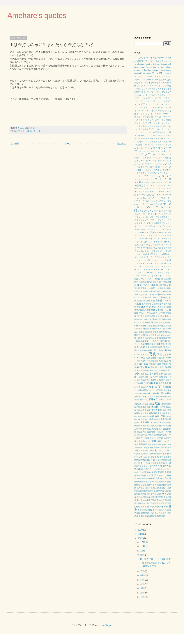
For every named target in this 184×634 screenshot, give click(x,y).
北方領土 (140, 488)
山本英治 (140, 338)
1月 (142, 597)
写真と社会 (151, 357)
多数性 (137, 423)
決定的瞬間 (166, 307)
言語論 (152, 316)
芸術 (148, 306)
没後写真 (149, 488)
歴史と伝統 (142, 510)
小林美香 (153, 373)
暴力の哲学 (162, 485)
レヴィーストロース (156, 269)
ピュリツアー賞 (164, 211)
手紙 (153, 367)
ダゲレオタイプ (161, 170)
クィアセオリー (154, 120)
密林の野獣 (139, 491)
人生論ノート (140, 396)
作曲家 (160, 332)
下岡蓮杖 (144, 288)
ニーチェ (160, 191)
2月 (142, 592)
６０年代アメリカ (151, 61)
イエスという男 (141, 95)
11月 (143, 546)
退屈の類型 (166, 423)
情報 (161, 377)
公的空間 (149, 322)
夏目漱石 (144, 291)
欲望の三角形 (150, 503)
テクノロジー (149, 179)
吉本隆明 (157, 300)
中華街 (140, 435)
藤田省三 (143, 444)
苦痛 (138, 307)
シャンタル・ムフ (141, 142)
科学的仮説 (158, 291)
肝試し (166, 297)
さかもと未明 (165, 132)
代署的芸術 (145, 426)
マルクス (157, 248)
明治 (153, 497)
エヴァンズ (162, 111)
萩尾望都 (167, 457)
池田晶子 (161, 432)
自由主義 (163, 350)
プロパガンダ (149, 226)
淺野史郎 (153, 516)
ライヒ (139, 260)
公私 (142, 323)
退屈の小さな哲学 (153, 422)
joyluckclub (146, 70)
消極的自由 (143, 377)
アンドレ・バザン (153, 92)
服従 (162, 472)
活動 (161, 297)
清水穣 (155, 406)
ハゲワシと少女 (164, 201)
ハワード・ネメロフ (149, 204)
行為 (155, 326)
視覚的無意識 (147, 344)
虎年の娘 (156, 319)
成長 (151, 404)
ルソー (142, 266)
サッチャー (139, 135)
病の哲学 (153, 466)
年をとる (144, 457)
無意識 (143, 494)
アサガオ (150, 80)
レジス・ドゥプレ (145, 272)
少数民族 (163, 374)
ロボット (161, 276)
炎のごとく (143, 284)
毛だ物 (139, 500)
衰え (146, 399)
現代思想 (141, 316)
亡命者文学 (147, 485)
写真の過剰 (141, 361)
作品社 (166, 332)
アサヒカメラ (160, 79)
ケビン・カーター (157, 129)
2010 (140, 529)
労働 (169, 510)
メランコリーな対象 (158, 254)
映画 (165, 282)
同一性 (157, 447)
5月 (142, 580)
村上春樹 (149, 419)
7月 (142, 571)
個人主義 (164, 316)
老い (152, 513)
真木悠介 (145, 387)
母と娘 (168, 478)
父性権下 (143, 472)
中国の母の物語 (154, 435)
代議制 (137, 426)
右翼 (154, 282)
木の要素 (147, 500)
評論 (163, 463)
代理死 (154, 426)
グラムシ (151, 126)
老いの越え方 (160, 513)
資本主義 (160, 344)
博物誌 (137, 460)
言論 (158, 316)
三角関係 (144, 335)
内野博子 (153, 454)
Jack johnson (158, 67)
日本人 (137, 457)
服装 (166, 472)
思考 (142, 341)
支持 (165, 341)
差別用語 (148, 332)
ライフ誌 (146, 260)
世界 (167, 399)
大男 (141, 429)
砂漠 (155, 332)
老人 (143, 516)
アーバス (157, 73)
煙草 (153, 285)
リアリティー (156, 260)
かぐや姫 (146, 117)
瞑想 (159, 516)
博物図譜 (144, 460)
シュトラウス (155, 142)
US (140, 73)
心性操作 (161, 380)
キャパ (144, 120)
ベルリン (165, 232)
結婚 (153, 310)
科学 (150, 291)
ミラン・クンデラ (152, 251)
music (155, 70)
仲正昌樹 (145, 438)
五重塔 (164, 319)
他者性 (157, 419)
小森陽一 (163, 370)
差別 (136, 332)
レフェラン (158, 273)
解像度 (166, 291)
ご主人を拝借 (153, 132)
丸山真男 (146, 301)
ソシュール (157, 164)
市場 (161, 338)
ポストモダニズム (145, 241)
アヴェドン (166, 76)
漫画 (169, 488)
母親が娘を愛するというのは (146, 482)
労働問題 (145, 513)
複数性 (143, 476)
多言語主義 (166, 419)
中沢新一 (165, 435)
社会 (39, 131)
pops (136, 73)
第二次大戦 (141, 432)
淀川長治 (160, 503)
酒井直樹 (159, 367)
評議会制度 (155, 463)
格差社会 (31, 131)
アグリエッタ (140, 80)
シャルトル (154, 139)
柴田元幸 (144, 355)
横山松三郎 (161, 285)
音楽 (169, 285)
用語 (167, 500)
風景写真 (155, 472)
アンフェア (166, 92)
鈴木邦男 (164, 506)
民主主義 (160, 491)
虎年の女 (148, 319)
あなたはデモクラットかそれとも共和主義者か (152, 82)
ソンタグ (149, 167)
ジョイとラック (143, 148)
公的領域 (165, 323)
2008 (140, 534)
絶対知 (137, 413)
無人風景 (158, 494)
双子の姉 (146, 416)
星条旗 (143, 407)
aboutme (140, 64)
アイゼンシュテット (145, 76)
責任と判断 (157, 410)
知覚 (149, 432)
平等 (139, 478)
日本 (169, 453)
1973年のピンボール (155, 58)
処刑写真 (145, 370)
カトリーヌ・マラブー (161, 117)
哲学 (154, 441)
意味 (136, 282)
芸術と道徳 (156, 307)
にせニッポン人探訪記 (144, 195)
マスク (140, 248)
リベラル (163, 263)
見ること (143, 313)
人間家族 (159, 390)
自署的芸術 (155, 347)
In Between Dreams (159, 64)
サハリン (148, 135)
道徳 (136, 450)
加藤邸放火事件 (164, 288)
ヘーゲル (152, 229)
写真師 (158, 364)
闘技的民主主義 (154, 444)
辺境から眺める (148, 478)
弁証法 (158, 478)
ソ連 (155, 167)
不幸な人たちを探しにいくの (156, 469)
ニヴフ (168, 192)
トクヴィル (158, 185)
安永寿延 (167, 279)
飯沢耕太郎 (162, 460)
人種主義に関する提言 (161, 393)
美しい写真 (145, 463)
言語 (147, 316)
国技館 (146, 328)
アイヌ (158, 76)
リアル (165, 260)
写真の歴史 (163, 361)
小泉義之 (144, 374)
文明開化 (160, 476)
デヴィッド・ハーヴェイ (156, 176)
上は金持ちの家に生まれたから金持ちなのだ (155, 564)
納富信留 (152, 457)
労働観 (137, 513)
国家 (140, 329)
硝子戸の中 (153, 377)
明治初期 (159, 497)
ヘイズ (145, 229)
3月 (142, 588)
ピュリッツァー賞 (142, 214)
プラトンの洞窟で (153, 223)
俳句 (161, 457)
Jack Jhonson (146, 67)
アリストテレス (141, 89)
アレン (143, 92)
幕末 (164, 488)
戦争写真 (153, 413)
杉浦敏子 (153, 399)
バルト (137, 204)
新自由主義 (152, 383)
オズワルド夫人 (143, 114)
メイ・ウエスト (143, 254)
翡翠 (163, 516)
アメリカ (22, 131)
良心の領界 (154, 507)
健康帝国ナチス (162, 310)
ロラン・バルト (146, 279)
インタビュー (155, 101)
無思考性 (150, 494)
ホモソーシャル (153, 245)
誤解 (169, 319)
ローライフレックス (148, 276)
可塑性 (137, 291)
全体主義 (161, 413)
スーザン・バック (160, 154)
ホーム (68, 143)
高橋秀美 (161, 326)
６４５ (162, 61)
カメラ (137, 120)
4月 (142, 584)
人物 (149, 397)
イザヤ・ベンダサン (142, 98)
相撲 (152, 416)
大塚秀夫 (147, 429)
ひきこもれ (152, 211)
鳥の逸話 (147, 441)
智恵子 (154, 432)
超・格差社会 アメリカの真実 (155, 559)
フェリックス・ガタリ (146, 217)
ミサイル (140, 251)
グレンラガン (161, 126)
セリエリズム (163, 161)
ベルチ (158, 232)
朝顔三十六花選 (156, 438)
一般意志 (142, 282)
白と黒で (152, 460)
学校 (145, 297)
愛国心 (158, 279)
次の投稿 (14, 143)
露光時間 (163, 510)
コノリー (142, 132)
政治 (156, 403)
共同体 (165, 301)
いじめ (154, 98)
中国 (145, 435)
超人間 (139, 441)
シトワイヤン (159, 135)
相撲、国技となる (163, 416)
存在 (143, 419)
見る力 (150, 313)
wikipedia (147, 73)
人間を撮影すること (146, 390)
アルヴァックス (154, 89)
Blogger (108, 625)
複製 (148, 476)
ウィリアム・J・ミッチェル (150, 104)
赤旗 (165, 410)
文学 (153, 475)
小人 (169, 370)
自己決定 (141, 347)
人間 (157, 387)
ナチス (153, 191)
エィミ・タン (149, 110)
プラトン (142, 223)
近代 (161, 304)
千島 (146, 413)
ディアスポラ (153, 173)
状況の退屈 (141, 380)
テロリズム (161, 182)
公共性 (137, 323)
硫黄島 (143, 507)
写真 (152, 354)
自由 (162, 347)
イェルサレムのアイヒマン (159, 95)
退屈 (142, 422)
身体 (151, 387)
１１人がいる (140, 58)
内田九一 (145, 454)
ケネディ (144, 129)
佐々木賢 (161, 329)
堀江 (155, 488)
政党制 (137, 407)
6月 (142, 575)
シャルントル (165, 139)
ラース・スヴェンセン (156, 257)
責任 (149, 410)
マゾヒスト (148, 248)
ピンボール (155, 214)
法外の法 (138, 485)
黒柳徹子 (153, 329)
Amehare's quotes (36, 15)
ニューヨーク (148, 198)
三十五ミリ (162, 335)
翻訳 (159, 488)
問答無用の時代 (157, 500)
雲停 (161, 282)
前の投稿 (121, 143)
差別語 (141, 332)
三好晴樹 (152, 335)
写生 (142, 367)
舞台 (149, 472)
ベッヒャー (162, 229)
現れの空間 (160, 313)
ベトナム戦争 (148, 232)
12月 (143, 542)
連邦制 (155, 510)
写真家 (152, 364)
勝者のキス (154, 370)
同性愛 (164, 447)
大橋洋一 (161, 426)
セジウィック (151, 161)
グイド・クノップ (142, 123)
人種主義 (146, 393)
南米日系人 (162, 454)
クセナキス (142, 126)
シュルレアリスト (150, 145)
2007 (140, 538)
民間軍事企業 (149, 491)
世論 (146, 404)
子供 (157, 338)
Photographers (165, 70)
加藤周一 (153, 288)
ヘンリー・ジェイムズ (152, 235)
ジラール (159, 151)
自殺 (148, 347)
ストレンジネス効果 (160, 158)
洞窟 (169, 448)
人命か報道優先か (159, 397)
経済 (143, 307)
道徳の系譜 (143, 450)
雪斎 (169, 410)
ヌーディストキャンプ (148, 201)
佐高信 (168, 329)
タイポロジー (147, 170)
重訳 (139, 370)
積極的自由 (142, 410)
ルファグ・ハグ (152, 266)
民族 (167, 491)
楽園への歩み (152, 297)
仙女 (142, 413)
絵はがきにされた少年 (148, 295)
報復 (169, 481)
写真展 (165, 364)
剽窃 (147, 516)
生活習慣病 (164, 407)
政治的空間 (166, 404)
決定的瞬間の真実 (142, 310)
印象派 (149, 282)
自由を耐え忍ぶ (151, 350)
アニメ (140, 86)
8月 (142, 555)
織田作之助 (151, 380)
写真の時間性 (152, 361)
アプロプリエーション (153, 86)
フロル (158, 226)
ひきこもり (142, 211)
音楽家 (137, 288)
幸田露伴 (142, 326)
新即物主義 (164, 383)
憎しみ (137, 419)
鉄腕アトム (162, 441)
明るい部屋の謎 (144, 497)
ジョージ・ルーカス (146, 151)
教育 (143, 304)
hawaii (147, 64)
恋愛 (150, 509)
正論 (148, 407)
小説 (137, 373)
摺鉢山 (161, 399)
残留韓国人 (149, 338)
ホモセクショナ (160, 242)
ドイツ (149, 186)
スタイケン (146, 158)
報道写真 (163, 482)
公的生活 (157, 323)
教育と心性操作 (152, 304)
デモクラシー (150, 182)
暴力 (155, 485)
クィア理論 (166, 120)
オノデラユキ (156, 114)
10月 (143, 550)
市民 (165, 338)
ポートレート (146, 238)
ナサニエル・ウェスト (148, 188)
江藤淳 (150, 326)
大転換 (155, 429)
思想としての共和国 (153, 341)
